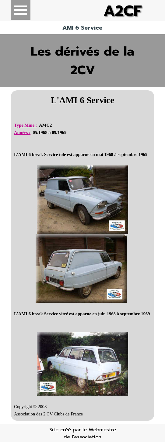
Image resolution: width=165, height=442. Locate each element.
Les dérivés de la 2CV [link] (82, 60)
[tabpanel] (82, 255)
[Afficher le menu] (20, 10)
